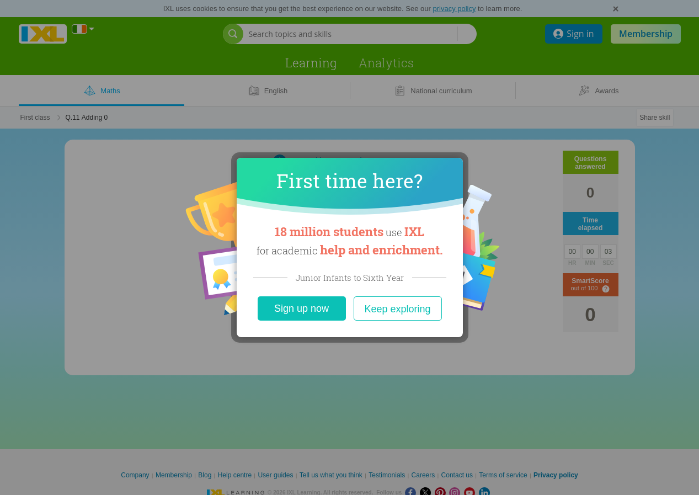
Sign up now (301, 308)
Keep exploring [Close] (397, 309)
